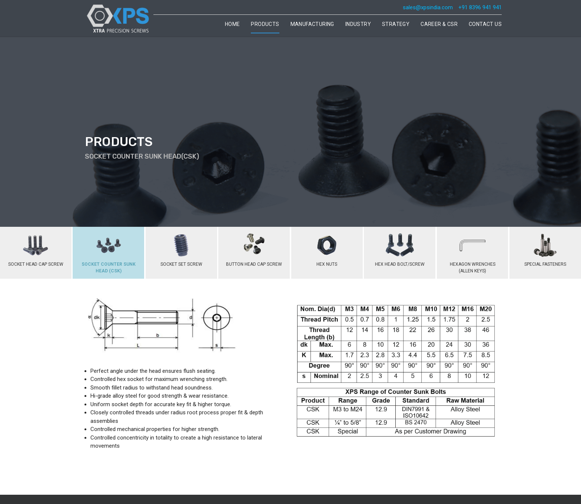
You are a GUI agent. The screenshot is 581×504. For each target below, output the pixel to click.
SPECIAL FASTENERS (545, 248)
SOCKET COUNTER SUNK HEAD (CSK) (109, 251)
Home (232, 24)
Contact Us (485, 24)
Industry (358, 24)
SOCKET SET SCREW (181, 248)
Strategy (395, 24)
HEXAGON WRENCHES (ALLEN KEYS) (472, 251)
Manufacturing (312, 24)
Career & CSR (439, 24)
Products (265, 24)
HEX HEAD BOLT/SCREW (400, 248)
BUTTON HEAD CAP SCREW (254, 248)
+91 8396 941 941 (480, 7)
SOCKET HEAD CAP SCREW (35, 248)
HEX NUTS (326, 248)
